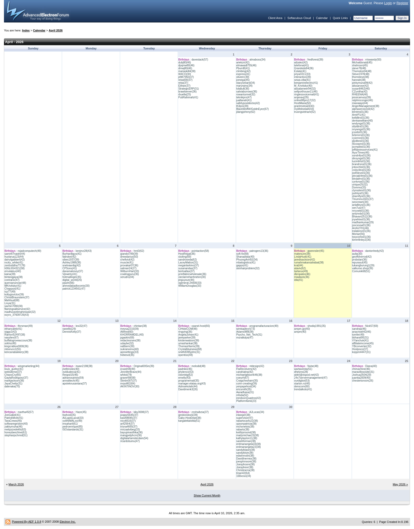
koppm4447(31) (361, 352)
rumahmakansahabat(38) (309, 262)
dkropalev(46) (302, 274)
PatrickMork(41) (13, 417)
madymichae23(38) (247, 435)
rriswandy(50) (373, 59)
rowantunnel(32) (245, 94)
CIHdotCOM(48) (187, 328)
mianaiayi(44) (360, 103)
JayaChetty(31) (13, 383)
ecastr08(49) (127, 369)
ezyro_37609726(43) (16, 314)
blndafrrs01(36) (361, 178)
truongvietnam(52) (305, 111)
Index (26, 30)
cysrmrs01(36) (360, 138)
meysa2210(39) (129, 328)
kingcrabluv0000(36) (16, 346)
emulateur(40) (12, 271)
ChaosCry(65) (12, 374)
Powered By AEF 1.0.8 (26, 521)
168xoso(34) (243, 476)
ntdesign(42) (257, 366)
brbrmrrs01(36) (361, 135)
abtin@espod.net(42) (306, 374)
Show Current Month (207, 495)
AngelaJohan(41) (188, 334)
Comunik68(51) (361, 271)
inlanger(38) (243, 415)
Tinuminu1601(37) (363, 199)
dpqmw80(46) (186, 65)
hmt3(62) (139, 250)
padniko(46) (185, 369)
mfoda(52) (242, 395)
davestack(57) (199, 59)
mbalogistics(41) (246, 262)
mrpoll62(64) (127, 383)
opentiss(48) (185, 355)
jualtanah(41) (244, 100)
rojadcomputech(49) (29, 250)
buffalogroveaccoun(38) (18, 340)
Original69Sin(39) (144, 366)
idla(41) (298, 280)
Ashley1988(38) (71, 262)
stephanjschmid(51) (15, 435)
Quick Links (340, 18)
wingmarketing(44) (28, 366)
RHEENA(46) (360, 94)
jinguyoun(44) (186, 280)
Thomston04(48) (361, 71)
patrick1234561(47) (73, 288)
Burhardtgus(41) (71, 253)
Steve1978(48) (361, 74)
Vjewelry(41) (69, 274)
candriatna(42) (244, 371)
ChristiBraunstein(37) (16, 297)
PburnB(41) (243, 68)
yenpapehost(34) (246, 386)
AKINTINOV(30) (129, 386)
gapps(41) (242, 265)
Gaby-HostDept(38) (189, 417)
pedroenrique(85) (72, 426)
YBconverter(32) (361, 346)
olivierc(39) (242, 77)
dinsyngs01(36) (361, 158)
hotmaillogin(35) (71, 277)
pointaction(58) (200, 250)
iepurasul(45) (360, 262)
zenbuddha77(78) (14, 265)
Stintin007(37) (128, 380)
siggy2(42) (10, 331)
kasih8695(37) (128, 417)
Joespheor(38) (244, 467)
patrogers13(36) (259, 250)
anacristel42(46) (361, 331)
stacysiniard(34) (245, 82)
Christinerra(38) (245, 470)
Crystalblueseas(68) (190, 349)
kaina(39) (10, 274)
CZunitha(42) (360, 91)
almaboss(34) (258, 59)
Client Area (275, 18)
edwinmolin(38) (245, 455)
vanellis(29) (69, 328)
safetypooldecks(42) (248, 103)
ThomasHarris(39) (189, 346)
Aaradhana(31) (245, 392)
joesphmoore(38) (246, 461)
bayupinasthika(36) (131, 432)
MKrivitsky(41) (12, 285)
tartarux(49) (301, 271)
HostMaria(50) (302, 103)
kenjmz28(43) (84, 250)
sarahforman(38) (246, 441)
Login (388, 3)
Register (402, 3)
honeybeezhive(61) (15, 432)
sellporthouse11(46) (305, 91)
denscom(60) (301, 386)
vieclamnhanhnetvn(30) (192, 277)
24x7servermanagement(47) (310, 377)
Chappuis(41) (12, 288)
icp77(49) (10, 291)
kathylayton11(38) (246, 438)
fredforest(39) (315, 59)
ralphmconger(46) (362, 100)
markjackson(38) (14, 380)
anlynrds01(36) (361, 213)
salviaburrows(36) (246, 91)
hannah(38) (359, 79)
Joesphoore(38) (245, 464)
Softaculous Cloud (299, 18)
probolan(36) (359, 259)
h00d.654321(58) (14, 268)
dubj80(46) (184, 62)
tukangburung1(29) (363, 265)
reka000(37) (185, 79)
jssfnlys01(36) (360, 193)
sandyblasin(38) (245, 449)
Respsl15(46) (70, 374)
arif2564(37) (127, 423)
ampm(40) (300, 331)
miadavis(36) (301, 277)
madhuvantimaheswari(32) (20, 311)
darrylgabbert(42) (14, 259)
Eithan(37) (184, 85)
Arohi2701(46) (360, 228)
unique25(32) (360, 184)
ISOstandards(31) (72, 429)
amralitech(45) (70, 380)
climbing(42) (243, 71)
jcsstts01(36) (359, 132)
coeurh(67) (242, 377)
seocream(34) (360, 202)
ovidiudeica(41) (71, 371)
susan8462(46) (361, 88)
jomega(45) (243, 79)
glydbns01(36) (360, 141)
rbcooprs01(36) (361, 143)
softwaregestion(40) (16, 423)
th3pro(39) (242, 106)
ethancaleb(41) (13, 328)
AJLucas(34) (256, 412)
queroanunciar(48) (15, 282)
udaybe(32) (127, 343)
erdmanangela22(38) (248, 447)
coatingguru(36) (129, 274)
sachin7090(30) (13, 306)
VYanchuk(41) (360, 340)
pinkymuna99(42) (362, 82)
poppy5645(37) (129, 415)
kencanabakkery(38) (16, 352)
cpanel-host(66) (200, 325)
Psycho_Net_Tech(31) (249, 334)
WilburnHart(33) (129, 271)
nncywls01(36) (360, 210)
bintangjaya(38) (13, 277)
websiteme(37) (13, 371)
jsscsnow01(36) (361, 225)
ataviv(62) (300, 268)
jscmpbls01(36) (361, 146)
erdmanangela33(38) (248, 444)
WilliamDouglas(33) (189, 285)
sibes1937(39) (70, 259)
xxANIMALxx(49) (72, 420)
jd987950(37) (186, 77)
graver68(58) (127, 377)
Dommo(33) (359, 187)
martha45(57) (26, 412)
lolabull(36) (242, 88)
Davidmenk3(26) (187, 389)
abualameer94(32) (305, 88)
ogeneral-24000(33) (189, 282)
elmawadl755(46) (246, 65)
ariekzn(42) (243, 62)
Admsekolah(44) (187, 386)
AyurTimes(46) (360, 152)
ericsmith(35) (244, 389)
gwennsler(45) (315, 250)
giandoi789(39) (129, 253)
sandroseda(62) (187, 259)
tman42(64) (243, 473)
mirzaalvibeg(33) (130, 429)
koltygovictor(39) (14, 294)
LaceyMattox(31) (188, 262)
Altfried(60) (126, 331)
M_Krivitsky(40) (303, 85)
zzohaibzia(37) (200, 412)
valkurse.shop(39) (362, 268)
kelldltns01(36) (360, 117)
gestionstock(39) (187, 415)
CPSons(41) (69, 268)
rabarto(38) (242, 429)
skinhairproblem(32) (248, 268)
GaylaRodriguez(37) (16, 377)
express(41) (243, 74)
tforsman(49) (25, 325)
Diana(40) (371, 366)
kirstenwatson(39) (188, 340)
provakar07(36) (129, 265)
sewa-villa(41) (302, 79)
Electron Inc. (68, 521)
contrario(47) (12, 280)
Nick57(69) (371, 325)
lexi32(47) (81, 325)
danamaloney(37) (72, 271)
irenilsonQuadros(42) (248, 398)
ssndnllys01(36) (361, 155)
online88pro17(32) (305, 100)
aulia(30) (357, 253)
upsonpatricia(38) (246, 423)
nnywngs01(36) (361, 129)
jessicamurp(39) (361, 97)
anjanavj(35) (301, 97)
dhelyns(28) (301, 371)
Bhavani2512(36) (362, 216)
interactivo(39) (302, 77)
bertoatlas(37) (186, 271)
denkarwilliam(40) (362, 120)
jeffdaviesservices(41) (365, 149)
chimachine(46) (361, 369)
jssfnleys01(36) (361, 172)
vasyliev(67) (11, 337)
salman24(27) (128, 268)
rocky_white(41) (13, 262)
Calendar (322, 18)
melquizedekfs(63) (15, 429)
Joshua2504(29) (361, 374)
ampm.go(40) (302, 328)
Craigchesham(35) (247, 380)
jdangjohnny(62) (245, 111)
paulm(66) (68, 282)
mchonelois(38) (245, 426)
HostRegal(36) (186, 253)
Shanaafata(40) (245, 256)
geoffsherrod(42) (362, 256)
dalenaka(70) (12, 386)
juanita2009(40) (361, 377)
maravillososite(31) (363, 371)
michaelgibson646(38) (249, 374)
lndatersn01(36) (361, 231)
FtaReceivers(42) (246, 369)
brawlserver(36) (187, 91)
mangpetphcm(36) (131, 435)
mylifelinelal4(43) (304, 109)
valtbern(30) (127, 346)
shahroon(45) (360, 65)
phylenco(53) (186, 371)
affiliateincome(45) (363, 343)
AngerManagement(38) (365, 106)
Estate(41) (300, 71)
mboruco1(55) (12, 349)
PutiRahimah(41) (188, 97)
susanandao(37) (187, 268)
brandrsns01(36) (361, 164)
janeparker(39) (186, 337)
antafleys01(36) (361, 204)
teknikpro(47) (244, 97)
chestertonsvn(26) (362, 380)
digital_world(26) (72, 280)
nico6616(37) (128, 420)
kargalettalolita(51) (189, 420)
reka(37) (183, 82)
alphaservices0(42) (363, 109)
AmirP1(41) (359, 114)
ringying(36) (185, 331)
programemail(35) (188, 380)
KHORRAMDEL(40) (132, 334)
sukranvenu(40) (129, 349)
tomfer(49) (358, 334)
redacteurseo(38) (130, 340)
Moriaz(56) (358, 234)
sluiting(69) (184, 256)
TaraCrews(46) (13, 420)
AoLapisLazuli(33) (72, 417)
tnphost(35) (69, 415)
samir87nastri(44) (14, 253)
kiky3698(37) (141, 412)
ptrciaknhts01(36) (362, 175)
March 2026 (16, 484)
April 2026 (56, 30)
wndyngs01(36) (361, 123)
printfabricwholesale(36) (192, 274)
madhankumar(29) (363, 222)
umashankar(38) (187, 343)
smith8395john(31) (189, 352)
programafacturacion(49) (264, 325)
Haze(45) (81, 412)
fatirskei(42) (69, 256)
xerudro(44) (127, 277)
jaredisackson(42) (304, 259)
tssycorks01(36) (361, 236)
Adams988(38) (245, 331)
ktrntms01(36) (360, 111)
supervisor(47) (244, 417)
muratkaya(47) (244, 337)
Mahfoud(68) (12, 300)
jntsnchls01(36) (361, 167)
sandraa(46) (359, 328)
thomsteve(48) (360, 77)
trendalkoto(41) (303, 389)
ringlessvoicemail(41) (306, 94)
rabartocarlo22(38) (247, 420)
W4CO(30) (184, 74)
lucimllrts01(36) (361, 161)
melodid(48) (198, 366)
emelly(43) (184, 377)
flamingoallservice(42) (17, 309)
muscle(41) (126, 262)
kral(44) (298, 265)
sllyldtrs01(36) (360, 126)
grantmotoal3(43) (304, 106)
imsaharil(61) (70, 423)
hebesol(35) (127, 355)
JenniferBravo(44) (130, 371)
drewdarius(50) (129, 256)
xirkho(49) (10, 343)
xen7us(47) (358, 207)
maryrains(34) (244, 85)
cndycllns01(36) (361, 170)
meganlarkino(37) (188, 265)
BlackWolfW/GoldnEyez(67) (252, 109)
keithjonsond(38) (246, 432)
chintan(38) (140, 325)
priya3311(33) (302, 74)
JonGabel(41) (12, 415)
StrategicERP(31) (188, 88)
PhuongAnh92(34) (247, 259)
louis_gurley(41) (13, 369)
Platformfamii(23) (246, 401)
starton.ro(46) (302, 383)
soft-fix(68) (242, 253)
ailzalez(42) (301, 62)
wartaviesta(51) (303, 369)
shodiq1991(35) (316, 325)
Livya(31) (9, 303)
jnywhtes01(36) (361, 219)
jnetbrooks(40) (70, 369)
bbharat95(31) (360, 337)
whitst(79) (126, 374)
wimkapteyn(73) (245, 328)
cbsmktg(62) (185, 374)
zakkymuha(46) (13, 426)
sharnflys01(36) (361, 196)
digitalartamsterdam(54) (134, 438)
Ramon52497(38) (14, 334)
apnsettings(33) (129, 352)
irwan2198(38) (84, 366)
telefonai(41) (301, 65)
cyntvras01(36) (361, 181)
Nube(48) (312, 366)
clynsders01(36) (361, 190)
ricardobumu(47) (130, 441)
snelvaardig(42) (71, 265)
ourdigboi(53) (302, 380)
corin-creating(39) (246, 383)
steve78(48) (359, 68)
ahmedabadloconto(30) (76, 285)
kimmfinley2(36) (361, 239)
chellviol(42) (127, 259)
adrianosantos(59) (73, 377)
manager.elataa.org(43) (192, 383)
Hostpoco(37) (360, 349)
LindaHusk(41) (302, 256)
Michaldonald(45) (362, 62)
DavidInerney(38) (246, 458)
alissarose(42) (360, 85)
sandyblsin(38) (244, 452)
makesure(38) (302, 253)
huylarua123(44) (14, 256)
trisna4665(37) (128, 426)
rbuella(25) (184, 94)
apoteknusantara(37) (74, 383)
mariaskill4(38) (186, 71)
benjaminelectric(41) (306, 82)
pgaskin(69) (127, 337)
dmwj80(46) (185, 68)
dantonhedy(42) (374, 250)
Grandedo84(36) (303, 68)
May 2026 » (400, 484)
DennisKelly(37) (71, 331)
